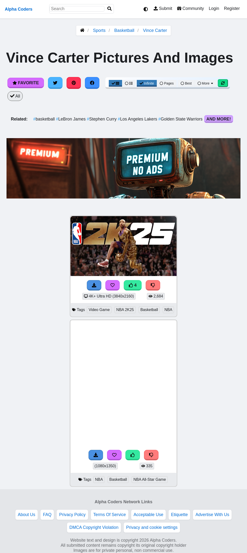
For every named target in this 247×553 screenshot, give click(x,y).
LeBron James (71, 119)
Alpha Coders (18, 9)
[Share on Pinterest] (74, 83)
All (15, 96)
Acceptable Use (148, 514)
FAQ (47, 514)
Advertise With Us (212, 514)
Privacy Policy (72, 514)
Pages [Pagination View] (167, 83)
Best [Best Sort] (186, 83)
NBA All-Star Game (149, 479)
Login (214, 8)
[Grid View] (115, 83)
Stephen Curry (102, 119)
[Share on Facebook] (92, 83)
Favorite (26, 82)
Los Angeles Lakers (138, 119)
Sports (99, 30)
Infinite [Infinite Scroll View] (147, 83)
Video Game (99, 310)
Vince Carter (155, 30)
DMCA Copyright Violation (93, 527)
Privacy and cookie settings (152, 527)
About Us (26, 514)
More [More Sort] (206, 83)
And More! (218, 119)
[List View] (129, 83)
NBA (168, 310)
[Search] (109, 8)
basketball (44, 119)
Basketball (124, 30)
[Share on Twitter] (55, 83)
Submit (163, 8)
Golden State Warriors (181, 119)
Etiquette (179, 514)
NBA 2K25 (125, 310)
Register (232, 8)
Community (190, 8)
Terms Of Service (109, 514)
